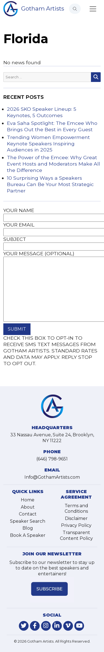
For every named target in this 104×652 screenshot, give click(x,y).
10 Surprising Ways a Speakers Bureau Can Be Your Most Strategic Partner (50, 184)
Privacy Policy (76, 525)
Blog (27, 528)
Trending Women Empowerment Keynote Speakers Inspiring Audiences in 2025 (48, 143)
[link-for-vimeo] (68, 626)
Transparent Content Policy (76, 535)
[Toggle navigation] (93, 8)
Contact (28, 514)
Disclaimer (76, 518)
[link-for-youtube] (79, 626)
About (28, 507)
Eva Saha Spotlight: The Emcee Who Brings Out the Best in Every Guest (52, 126)
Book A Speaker (27, 535)
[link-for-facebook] (35, 626)
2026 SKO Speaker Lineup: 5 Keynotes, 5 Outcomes (41, 112)
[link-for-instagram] (46, 626)
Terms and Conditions (76, 508)
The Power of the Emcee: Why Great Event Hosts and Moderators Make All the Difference (53, 163)
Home (27, 499)
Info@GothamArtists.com (52, 477)
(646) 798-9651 (52, 459)
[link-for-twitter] (24, 626)
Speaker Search (27, 521)
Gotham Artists (42, 8)
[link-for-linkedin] (57, 626)
